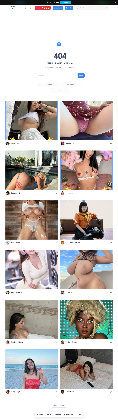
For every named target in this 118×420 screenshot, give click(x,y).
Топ (59, 91)
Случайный (71, 84)
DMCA (49, 414)
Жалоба (40, 414)
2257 (79, 414)
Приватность (69, 414)
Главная (49, 84)
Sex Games (58, 8)
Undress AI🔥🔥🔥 (43, 8)
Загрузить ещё (59, 405)
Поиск (81, 75)
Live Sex (69, 8)
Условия (57, 414)
